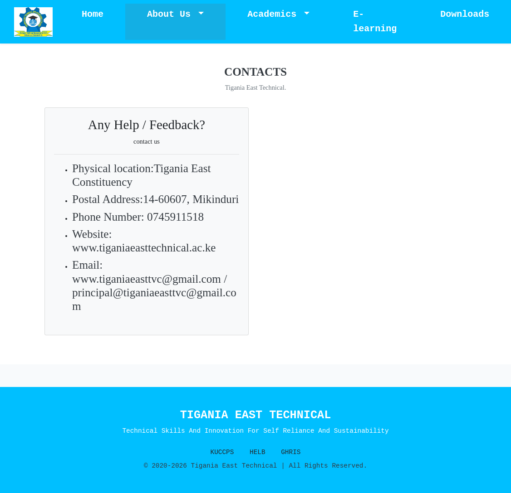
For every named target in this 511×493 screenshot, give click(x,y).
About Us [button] (171, 14)
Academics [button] (274, 14)
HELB (257, 452)
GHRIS (290, 452)
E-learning (375, 21)
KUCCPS (222, 452)
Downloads (464, 14)
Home (92, 14)
